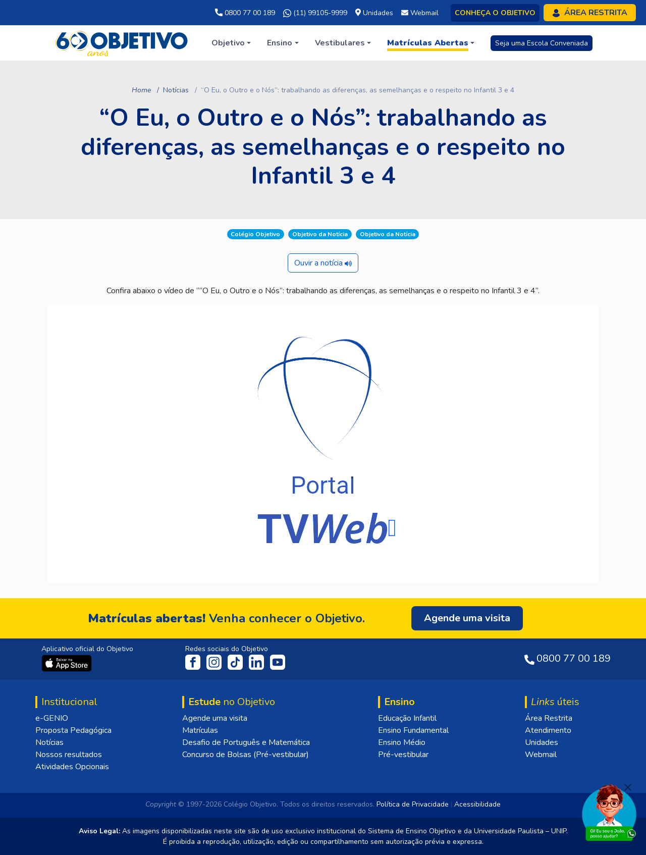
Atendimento (548, 730)
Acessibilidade (477, 804)
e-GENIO (51, 718)
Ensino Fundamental (413, 730)
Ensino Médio (401, 742)
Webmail (541, 754)
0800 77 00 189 (245, 13)
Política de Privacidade (412, 804)
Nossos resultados (68, 754)
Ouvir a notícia (323, 263)
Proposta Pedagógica (73, 730)
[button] (231, 43)
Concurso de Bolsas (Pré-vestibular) (245, 754)
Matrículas (200, 730)
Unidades (541, 742)
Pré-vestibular (403, 754)
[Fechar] (628, 787)
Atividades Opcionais (72, 766)
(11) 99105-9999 (315, 13)
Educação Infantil (407, 718)
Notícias (176, 90)
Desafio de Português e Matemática (246, 742)
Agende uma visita (214, 718)
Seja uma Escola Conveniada (541, 43)
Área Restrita (548, 718)
